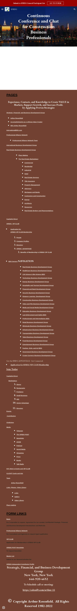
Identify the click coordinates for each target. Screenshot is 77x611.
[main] (38, 26)
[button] (2, 9)
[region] (38, 3)
